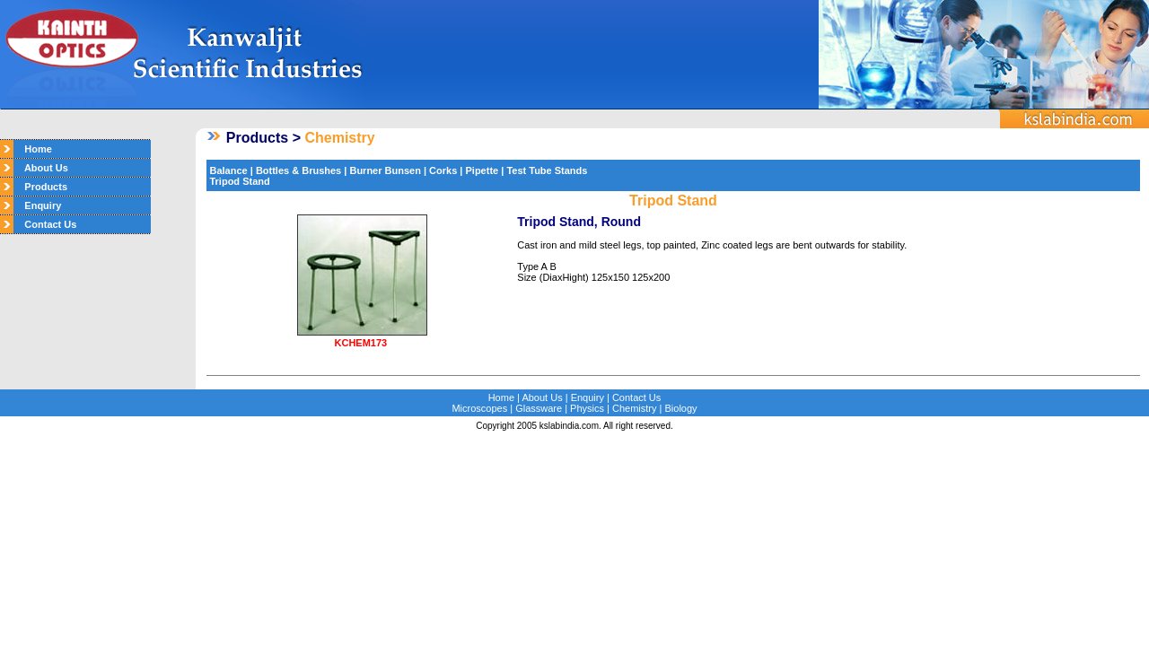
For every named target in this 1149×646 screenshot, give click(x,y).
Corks (443, 170)
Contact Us (44, 224)
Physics (587, 408)
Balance (228, 170)
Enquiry (37, 205)
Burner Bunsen (384, 170)
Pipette (482, 170)
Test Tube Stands (545, 170)
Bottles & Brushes (298, 170)
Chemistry (634, 408)
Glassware (538, 408)
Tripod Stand (239, 181)
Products (40, 186)
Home (32, 149)
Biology (681, 408)
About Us (40, 167)
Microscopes (479, 408)
